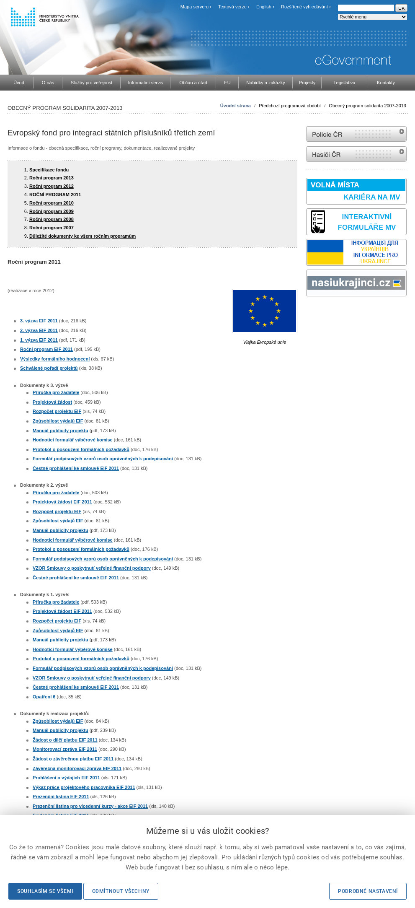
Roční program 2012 (51, 186)
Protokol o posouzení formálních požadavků (81, 449)
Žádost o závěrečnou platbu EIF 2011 (73, 758)
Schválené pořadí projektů (49, 368)
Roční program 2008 (51, 219)
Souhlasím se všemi (45, 891)
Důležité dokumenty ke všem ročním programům (82, 236)
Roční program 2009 (51, 211)
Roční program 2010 (51, 202)
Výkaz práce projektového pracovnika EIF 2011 (84, 787)
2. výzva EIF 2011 (39, 330)
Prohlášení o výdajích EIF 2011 (66, 777)
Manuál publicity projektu (60, 430)
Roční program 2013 (51, 177)
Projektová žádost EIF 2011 (62, 501)
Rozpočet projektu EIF (57, 411)
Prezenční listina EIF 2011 (61, 796)
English (263, 6)
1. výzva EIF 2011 (39, 339)
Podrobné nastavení (368, 891)
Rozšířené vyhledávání (304, 6)
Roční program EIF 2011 (46, 349)
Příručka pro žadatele (56, 392)
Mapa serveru (194, 6)
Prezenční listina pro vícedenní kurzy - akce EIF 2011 (90, 806)
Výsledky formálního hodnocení (55, 358)
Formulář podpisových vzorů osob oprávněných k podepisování (103, 458)
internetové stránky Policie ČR (356, 134)
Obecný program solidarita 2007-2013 (367, 105)
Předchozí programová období (290, 105)
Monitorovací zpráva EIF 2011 (65, 749)
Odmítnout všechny (121, 891)
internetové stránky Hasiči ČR (356, 154)
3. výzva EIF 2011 (39, 320)
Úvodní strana (235, 105)
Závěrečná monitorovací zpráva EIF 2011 (77, 768)
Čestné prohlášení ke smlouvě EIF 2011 (76, 468)
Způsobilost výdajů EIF (58, 420)
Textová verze (232, 6)
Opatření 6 (44, 696)
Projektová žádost (52, 402)
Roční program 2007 (51, 227)
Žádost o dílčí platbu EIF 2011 (65, 739)
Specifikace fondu (49, 169)
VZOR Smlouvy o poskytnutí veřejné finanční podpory (92, 568)
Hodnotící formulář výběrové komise (73, 439)
